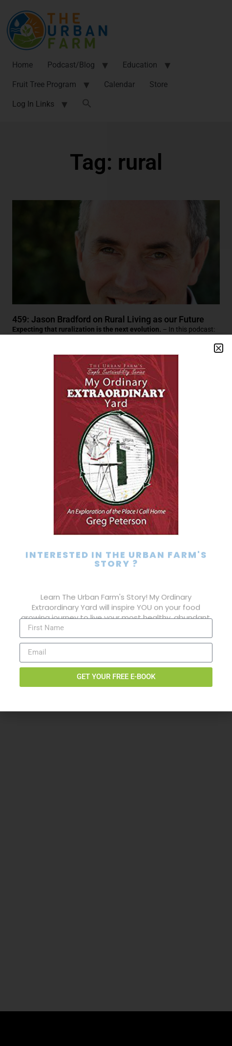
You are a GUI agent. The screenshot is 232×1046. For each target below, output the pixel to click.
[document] (116, 523)
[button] (218, 348)
